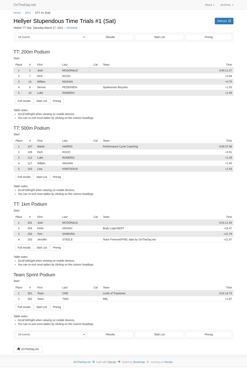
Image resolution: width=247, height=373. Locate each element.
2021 (28, 12)
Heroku (168, 362)
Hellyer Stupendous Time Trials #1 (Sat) (65, 21)
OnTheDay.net (25, 5)
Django (112, 362)
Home (17, 12)
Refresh (224, 21)
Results (110, 37)
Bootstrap (139, 362)
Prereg (209, 37)
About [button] (210, 4)
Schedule (71, 27)
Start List (159, 37)
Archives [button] (226, 4)
